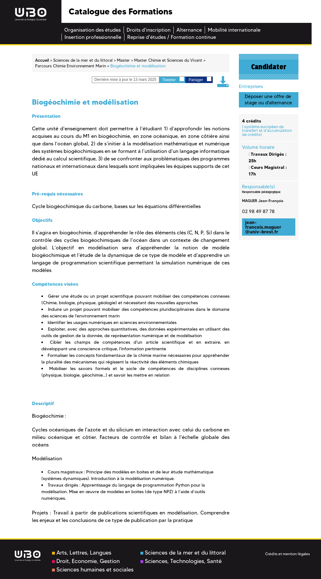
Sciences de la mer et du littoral (183, 552)
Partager (200, 79)
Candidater (268, 66)
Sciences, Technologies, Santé (181, 561)
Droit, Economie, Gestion (86, 561)
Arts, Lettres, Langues (81, 552)
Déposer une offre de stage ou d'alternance (268, 99)
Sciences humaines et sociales (93, 569)
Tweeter (173, 79)
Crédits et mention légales (287, 553)
